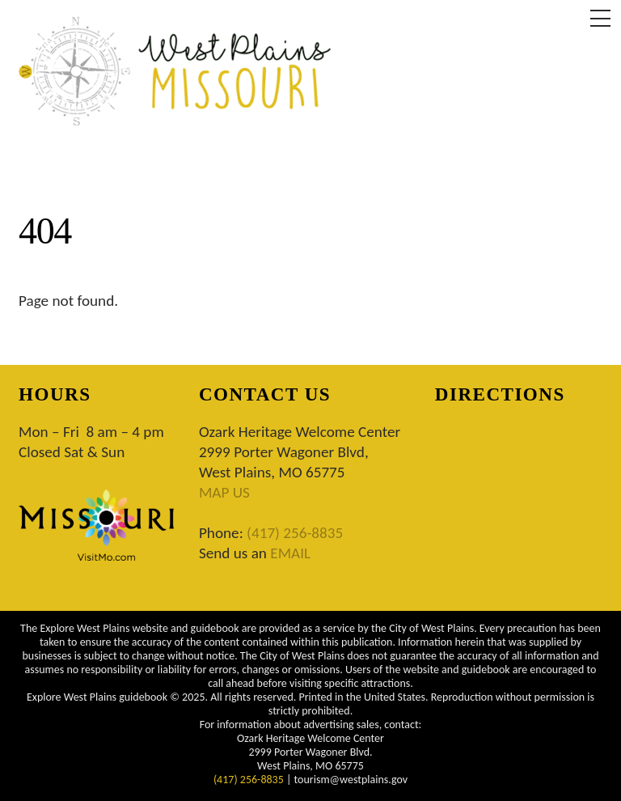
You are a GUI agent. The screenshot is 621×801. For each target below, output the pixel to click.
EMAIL (290, 553)
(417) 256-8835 (295, 532)
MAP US (224, 492)
